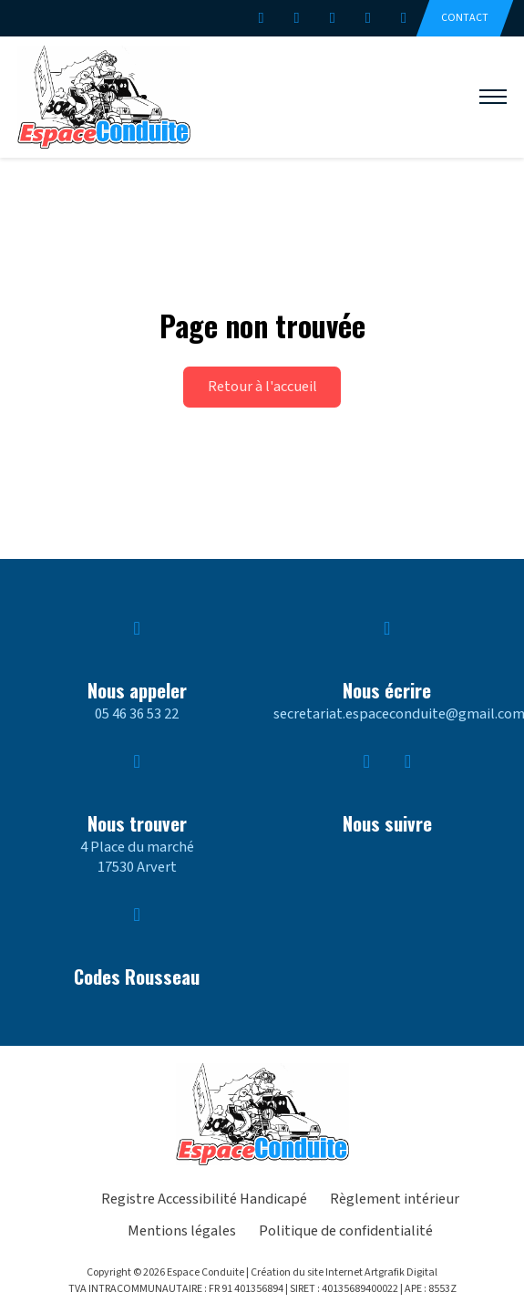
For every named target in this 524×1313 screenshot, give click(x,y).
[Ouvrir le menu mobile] (493, 96)
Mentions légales (182, 1231)
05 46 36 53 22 (137, 714)
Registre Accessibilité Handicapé (204, 1199)
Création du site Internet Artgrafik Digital (344, 1272)
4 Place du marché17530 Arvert (137, 857)
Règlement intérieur (394, 1199)
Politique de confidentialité (346, 1231)
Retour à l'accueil (262, 387)
